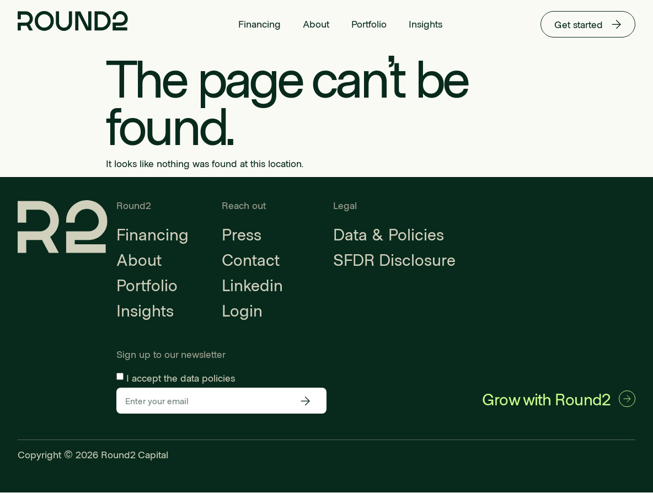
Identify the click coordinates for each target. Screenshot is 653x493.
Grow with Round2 (545, 399)
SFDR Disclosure (394, 259)
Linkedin (252, 284)
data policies (207, 378)
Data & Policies (388, 234)
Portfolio (369, 24)
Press (241, 234)
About (316, 24)
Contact (251, 259)
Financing (259, 24)
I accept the (180, 378)
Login (242, 310)
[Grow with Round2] (626, 399)
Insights (425, 24)
